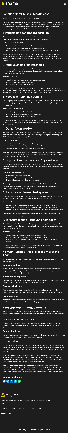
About (13, 408)
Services (21, 408)
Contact (31, 408)
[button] (65, 3)
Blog (39, 408)
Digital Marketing (34, 18)
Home (5, 408)
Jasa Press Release (47, 365)
